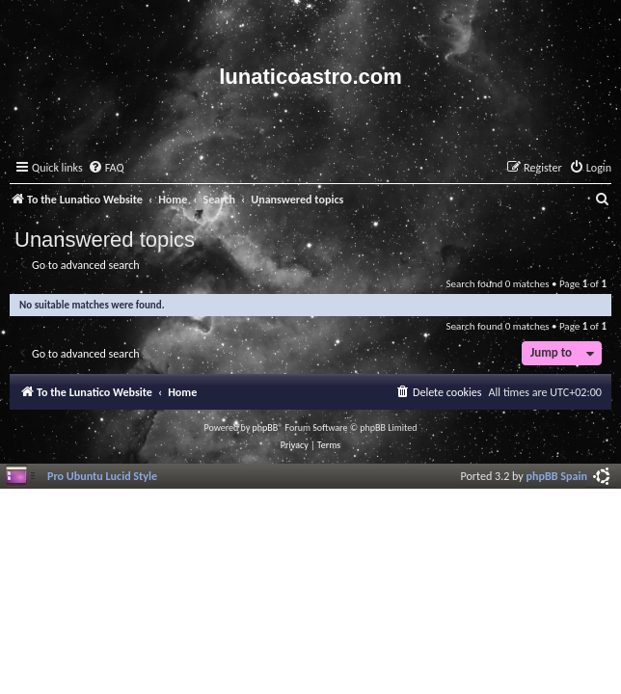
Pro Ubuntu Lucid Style (102, 475)
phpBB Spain (556, 475)
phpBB (266, 427)
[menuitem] (106, 168)
